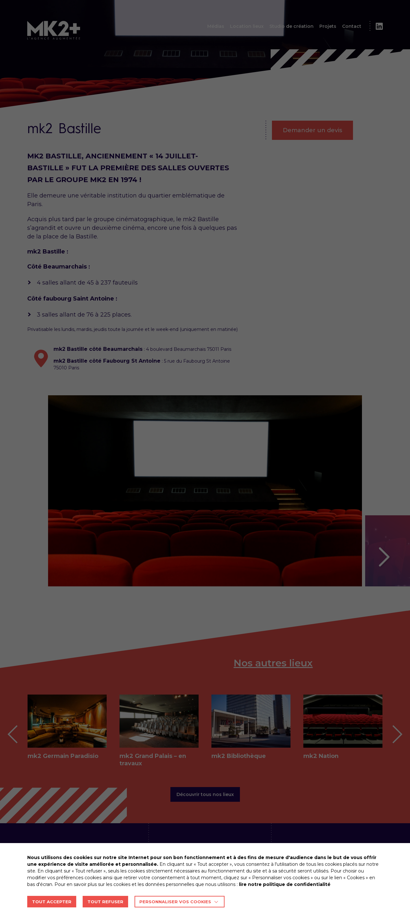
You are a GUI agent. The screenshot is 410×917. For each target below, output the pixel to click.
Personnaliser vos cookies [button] (175, 901)
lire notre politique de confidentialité (285, 884)
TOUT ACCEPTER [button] (51, 901)
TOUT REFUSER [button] (105, 901)
